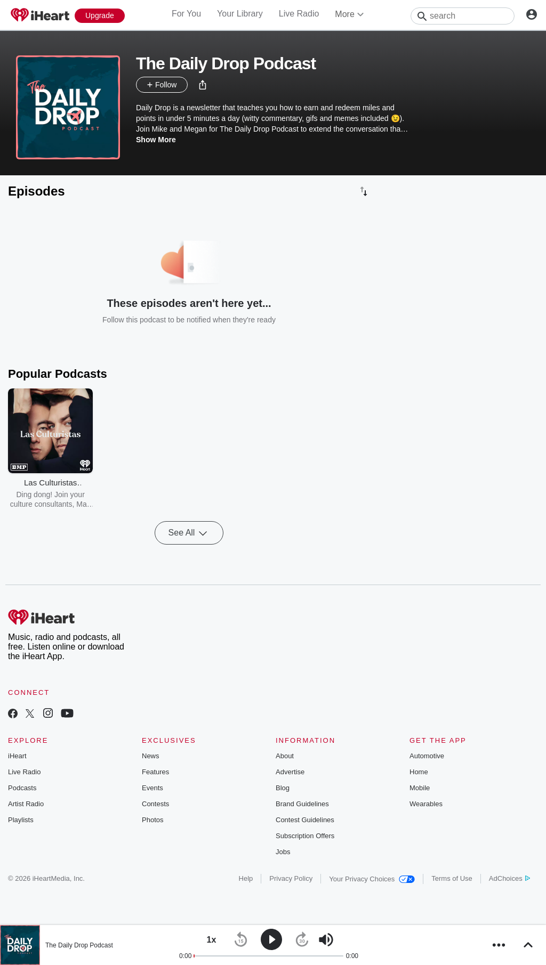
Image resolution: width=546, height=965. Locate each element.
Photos (152, 820)
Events (152, 788)
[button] (202, 85)
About (285, 756)
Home (419, 772)
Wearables (426, 804)
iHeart (17, 756)
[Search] (463, 16)
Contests (155, 804)
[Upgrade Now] (100, 16)
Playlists (21, 820)
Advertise (290, 772)
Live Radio (299, 13)
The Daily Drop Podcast (79, 945)
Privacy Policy (290, 878)
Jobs (283, 852)
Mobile (420, 788)
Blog (283, 788)
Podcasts (22, 788)
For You (186, 13)
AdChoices (509, 878)
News (150, 756)
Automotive (427, 756)
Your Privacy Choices (372, 879)
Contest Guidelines (305, 820)
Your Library (240, 13)
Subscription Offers (305, 836)
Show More (156, 139)
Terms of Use (451, 878)
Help (246, 878)
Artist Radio (26, 804)
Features (155, 772)
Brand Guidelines (302, 804)
